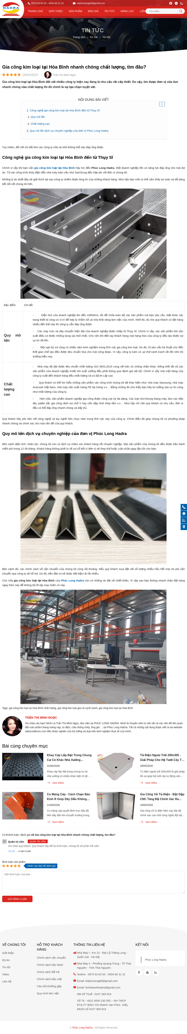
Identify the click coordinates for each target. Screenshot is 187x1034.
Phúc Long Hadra (155, 959)
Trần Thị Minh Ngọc (41, 717)
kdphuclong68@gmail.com (89, 3)
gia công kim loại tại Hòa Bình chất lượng (32, 708)
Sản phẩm (75, 11)
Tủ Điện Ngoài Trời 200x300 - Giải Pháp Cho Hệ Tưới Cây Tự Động (162, 758)
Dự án (6, 960)
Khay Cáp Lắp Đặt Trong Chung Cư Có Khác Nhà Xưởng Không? (69, 758)
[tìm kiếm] (181, 11)
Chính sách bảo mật (49, 979)
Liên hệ (145, 11)
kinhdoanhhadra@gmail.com (102, 987)
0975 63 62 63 (38, 3)
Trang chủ (35, 11)
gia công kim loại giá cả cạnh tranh (77, 708)
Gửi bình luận (17, 899)
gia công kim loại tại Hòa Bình (116, 708)
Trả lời (11, 851)
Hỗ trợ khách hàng (49, 947)
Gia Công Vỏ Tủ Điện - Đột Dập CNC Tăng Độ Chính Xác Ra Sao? (162, 797)
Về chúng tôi (14, 945)
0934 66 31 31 (116, 974)
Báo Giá (93, 11)
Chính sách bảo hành (50, 964)
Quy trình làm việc (48, 993)
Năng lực (127, 11)
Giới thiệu (56, 11)
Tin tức (109, 11)
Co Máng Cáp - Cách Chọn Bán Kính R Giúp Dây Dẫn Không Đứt (68, 797)
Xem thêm (55, 782)
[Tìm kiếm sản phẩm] (165, 11)
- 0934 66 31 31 (55, 3)
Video (5, 974)
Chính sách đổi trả (48, 971)
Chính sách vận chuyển (51, 957)
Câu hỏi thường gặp (49, 986)
